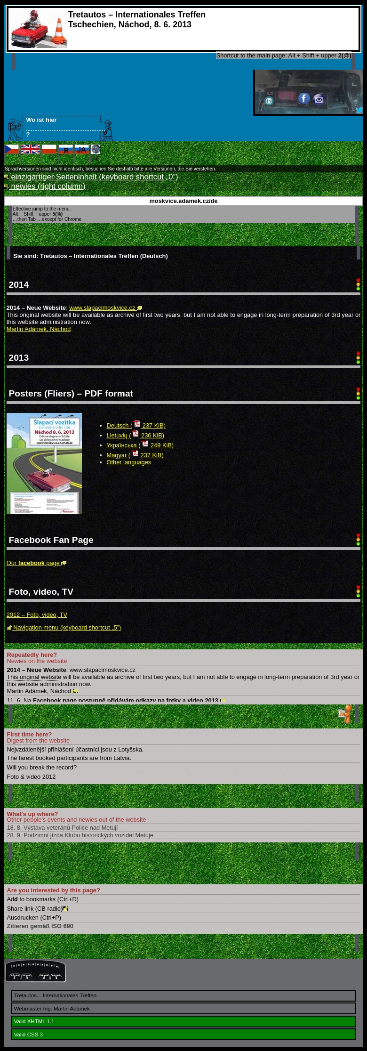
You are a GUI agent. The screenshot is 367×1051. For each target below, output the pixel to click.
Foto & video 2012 (31, 776)
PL (49, 153)
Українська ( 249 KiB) (140, 445)
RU (66, 153)
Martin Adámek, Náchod (39, 328)
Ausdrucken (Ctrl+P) (34, 917)
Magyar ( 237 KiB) (135, 455)
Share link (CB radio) (37, 908)
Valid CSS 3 (28, 1034)
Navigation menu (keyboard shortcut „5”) (64, 627)
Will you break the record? (42, 767)
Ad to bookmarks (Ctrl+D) (43, 899)
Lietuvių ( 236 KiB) (136, 435)
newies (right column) (45, 186)
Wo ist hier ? (63, 127)
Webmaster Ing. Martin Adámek (52, 1008)
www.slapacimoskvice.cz (105, 307)
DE (95, 153)
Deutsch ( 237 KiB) (136, 425)
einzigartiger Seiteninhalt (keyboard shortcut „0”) (91, 176)
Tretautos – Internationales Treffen (55, 995)
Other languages (129, 462)
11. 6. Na (116, 700)
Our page (37, 562)
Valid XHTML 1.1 (34, 1021)
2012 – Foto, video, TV (37, 614)
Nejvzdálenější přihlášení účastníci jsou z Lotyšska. (75, 749)
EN (30, 153)
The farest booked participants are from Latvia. (69, 757)
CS (12, 153)
